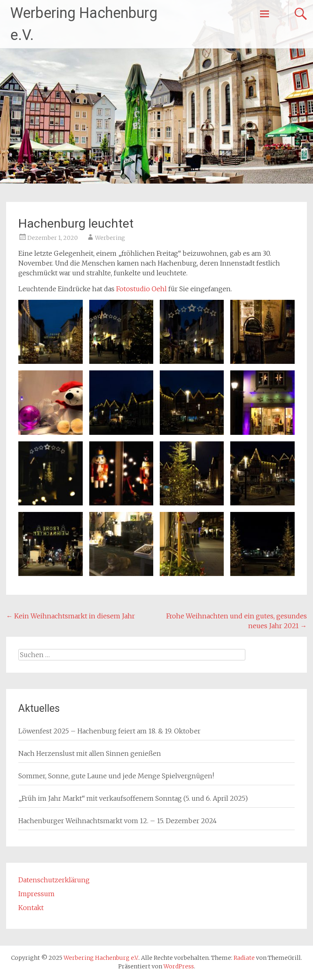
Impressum (36, 894)
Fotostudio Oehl (141, 289)
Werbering (110, 237)
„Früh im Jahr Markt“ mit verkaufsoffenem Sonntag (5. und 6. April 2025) (133, 798)
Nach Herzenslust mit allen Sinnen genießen (89, 753)
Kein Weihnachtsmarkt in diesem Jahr (70, 616)
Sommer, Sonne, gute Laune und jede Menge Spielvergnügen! (116, 776)
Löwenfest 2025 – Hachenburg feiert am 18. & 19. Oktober (109, 731)
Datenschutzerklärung (54, 880)
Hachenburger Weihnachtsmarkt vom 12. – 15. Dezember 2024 (117, 821)
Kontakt (31, 908)
